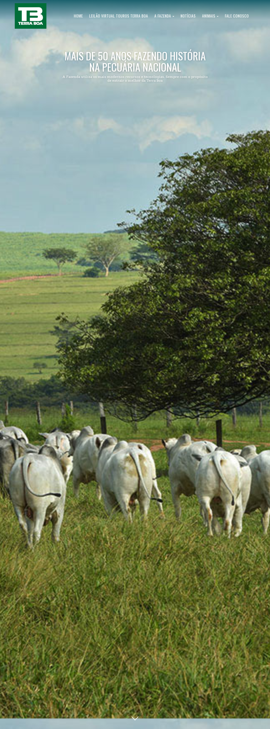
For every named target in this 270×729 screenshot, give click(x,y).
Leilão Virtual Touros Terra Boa (118, 16)
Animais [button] (210, 16)
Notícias (188, 16)
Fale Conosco (237, 16)
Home (78, 16)
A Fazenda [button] (164, 16)
